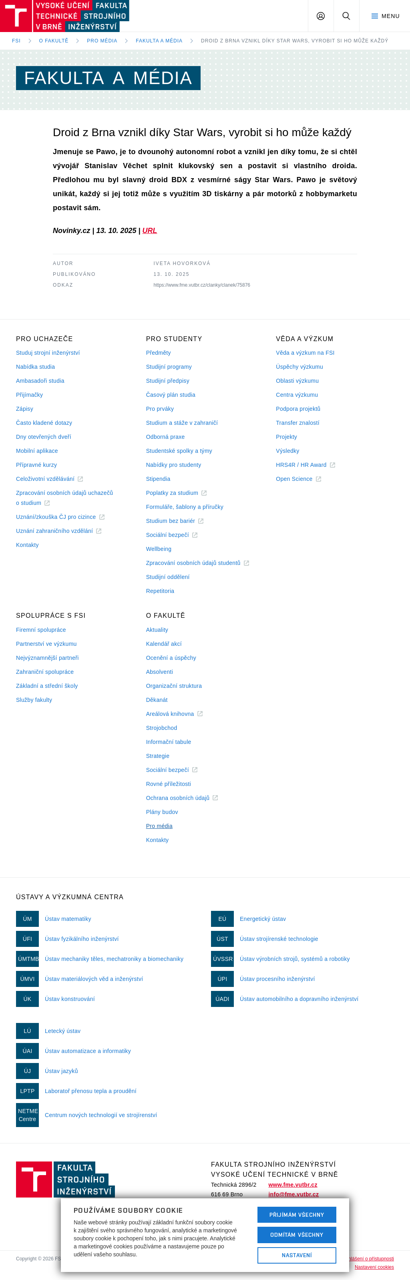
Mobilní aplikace (37, 451)
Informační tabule (168, 742)
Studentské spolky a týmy (179, 451)
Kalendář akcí (164, 644)
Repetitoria (160, 591)
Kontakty (27, 545)
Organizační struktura (174, 686)
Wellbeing (159, 549)
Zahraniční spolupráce (45, 672)
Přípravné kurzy (36, 465)
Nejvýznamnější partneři (47, 658)
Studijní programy (169, 367)
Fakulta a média (159, 41)
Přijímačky (29, 395)
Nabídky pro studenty (173, 465)
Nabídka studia (35, 367)
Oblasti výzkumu (297, 381)
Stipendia (158, 479)
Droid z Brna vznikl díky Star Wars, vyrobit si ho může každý (294, 41)
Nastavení (297, 1255)
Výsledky (287, 451)
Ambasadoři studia (40, 381)
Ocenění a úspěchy (171, 658)
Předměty (158, 353)
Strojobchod (161, 728)
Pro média (102, 41)
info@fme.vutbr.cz (293, 1194)
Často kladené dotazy (44, 423)
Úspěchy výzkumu (299, 367)
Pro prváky (160, 409)
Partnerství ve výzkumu (46, 644)
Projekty (286, 437)
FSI (16, 41)
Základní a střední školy (47, 686)
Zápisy (24, 409)
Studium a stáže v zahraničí (182, 423)
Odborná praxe (165, 437)
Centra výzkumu (297, 395)
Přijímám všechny (296, 1215)
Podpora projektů (298, 409)
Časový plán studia (170, 395)
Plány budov (162, 812)
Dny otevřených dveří (43, 437)
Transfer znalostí (298, 423)
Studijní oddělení (168, 577)
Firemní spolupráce (41, 630)
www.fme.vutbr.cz (292, 1185)
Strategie (158, 756)
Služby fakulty (34, 700)
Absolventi (159, 672)
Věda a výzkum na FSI (305, 353)
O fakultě (54, 41)
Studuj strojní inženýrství (48, 353)
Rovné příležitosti (168, 784)
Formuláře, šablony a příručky (184, 507)
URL (150, 231)
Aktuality (157, 630)
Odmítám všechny (297, 1235)
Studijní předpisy (167, 381)
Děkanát (157, 700)
